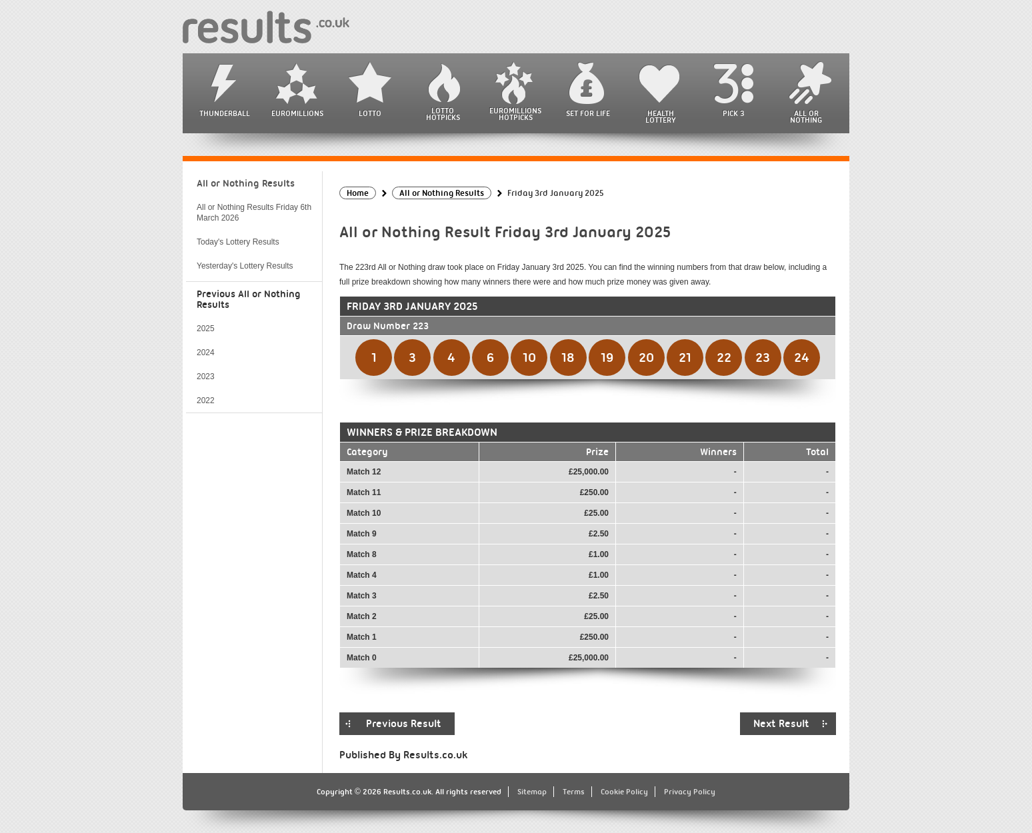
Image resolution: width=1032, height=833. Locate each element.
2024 (206, 352)
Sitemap (532, 791)
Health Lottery (660, 117)
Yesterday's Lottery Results (245, 266)
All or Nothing (806, 117)
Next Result (781, 724)
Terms (574, 791)
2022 (206, 400)
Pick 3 (733, 113)
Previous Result (403, 724)
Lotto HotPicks (443, 114)
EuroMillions (297, 113)
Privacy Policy (689, 791)
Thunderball (224, 113)
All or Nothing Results (246, 183)
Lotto (370, 113)
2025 (206, 328)
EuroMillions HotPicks (515, 114)
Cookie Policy (624, 791)
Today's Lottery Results (238, 242)
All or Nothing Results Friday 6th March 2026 (254, 213)
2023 (206, 376)
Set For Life (588, 113)
